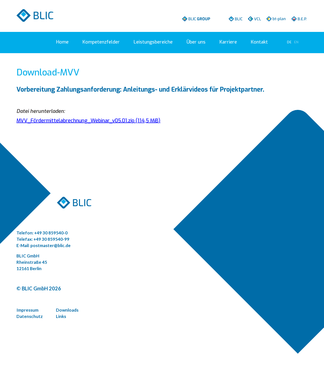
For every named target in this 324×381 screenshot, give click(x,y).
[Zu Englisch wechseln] (296, 42)
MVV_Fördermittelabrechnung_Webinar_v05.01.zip (88, 120)
